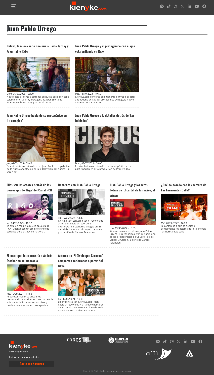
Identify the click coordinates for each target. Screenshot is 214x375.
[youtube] (197, 7)
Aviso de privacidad (18, 351)
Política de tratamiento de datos (25, 357)
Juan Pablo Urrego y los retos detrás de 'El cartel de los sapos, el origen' (132, 190)
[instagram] (175, 7)
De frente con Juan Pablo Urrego (79, 185)
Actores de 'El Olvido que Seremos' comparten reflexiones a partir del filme (80, 261)
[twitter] (182, 7)
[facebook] (204, 7)
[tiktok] (168, 7)
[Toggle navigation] (13, 6)
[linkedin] (189, 7)
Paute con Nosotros (32, 364)
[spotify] (162, 7)
